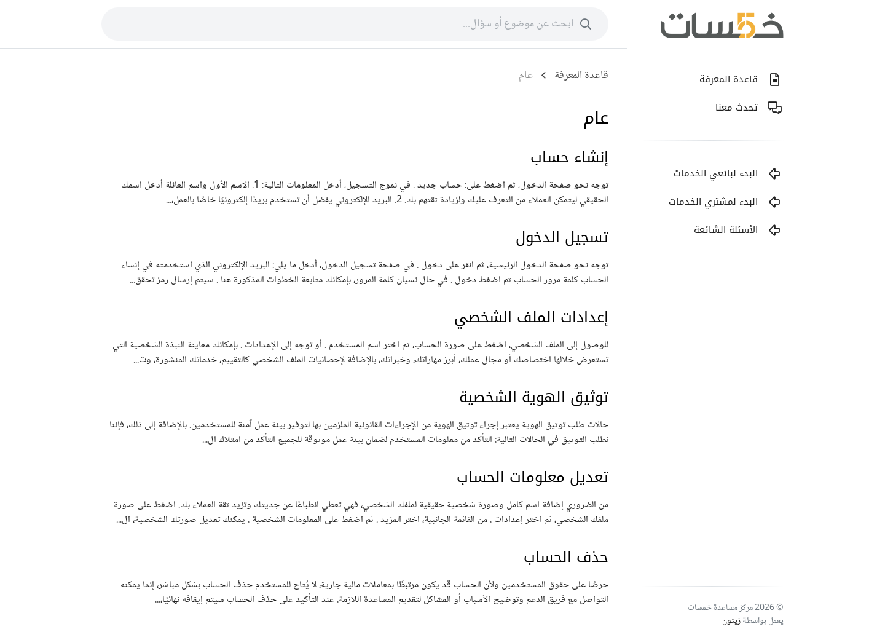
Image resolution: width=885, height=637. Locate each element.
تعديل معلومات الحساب (532, 477)
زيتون (731, 621)
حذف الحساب (566, 557)
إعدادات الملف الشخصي (531, 317)
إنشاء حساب (569, 157)
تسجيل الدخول (562, 237)
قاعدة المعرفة (581, 76)
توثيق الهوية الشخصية (533, 397)
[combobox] (354, 24)
